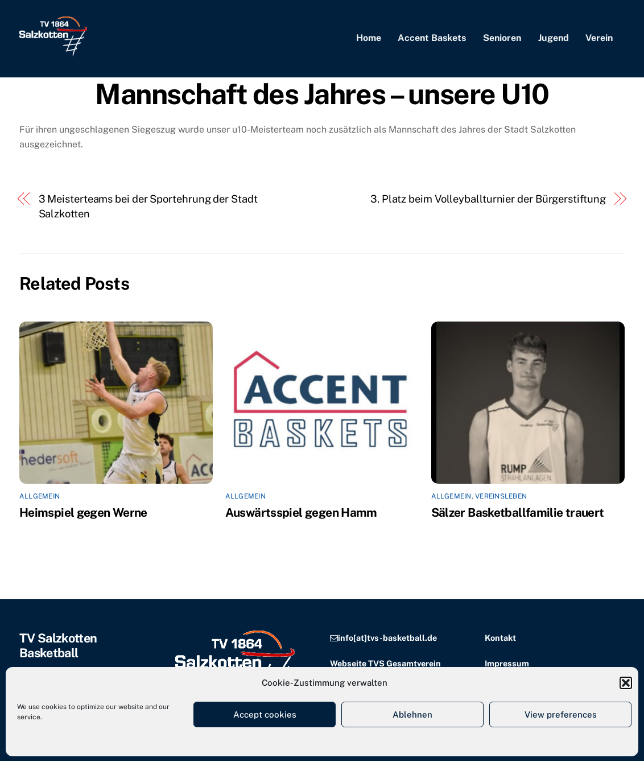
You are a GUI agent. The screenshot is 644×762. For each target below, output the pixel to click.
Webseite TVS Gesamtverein (385, 664)
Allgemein (39, 497)
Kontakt (500, 638)
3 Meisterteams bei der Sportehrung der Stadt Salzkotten (148, 206)
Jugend (553, 38)
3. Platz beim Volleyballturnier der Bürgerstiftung (487, 199)
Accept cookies (264, 714)
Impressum (507, 664)
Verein (599, 38)
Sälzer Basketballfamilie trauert (517, 513)
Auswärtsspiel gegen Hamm (301, 513)
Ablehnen (412, 714)
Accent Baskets (432, 38)
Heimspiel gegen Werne (83, 513)
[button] (625, 683)
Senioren (502, 38)
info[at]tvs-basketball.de (387, 638)
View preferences (561, 714)
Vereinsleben (501, 497)
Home (368, 38)
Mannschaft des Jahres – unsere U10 (321, 94)
